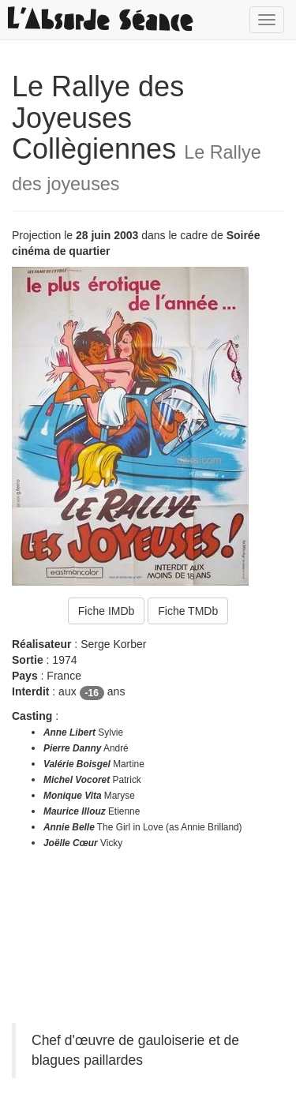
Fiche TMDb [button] (188, 611)
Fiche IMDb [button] (106, 611)
